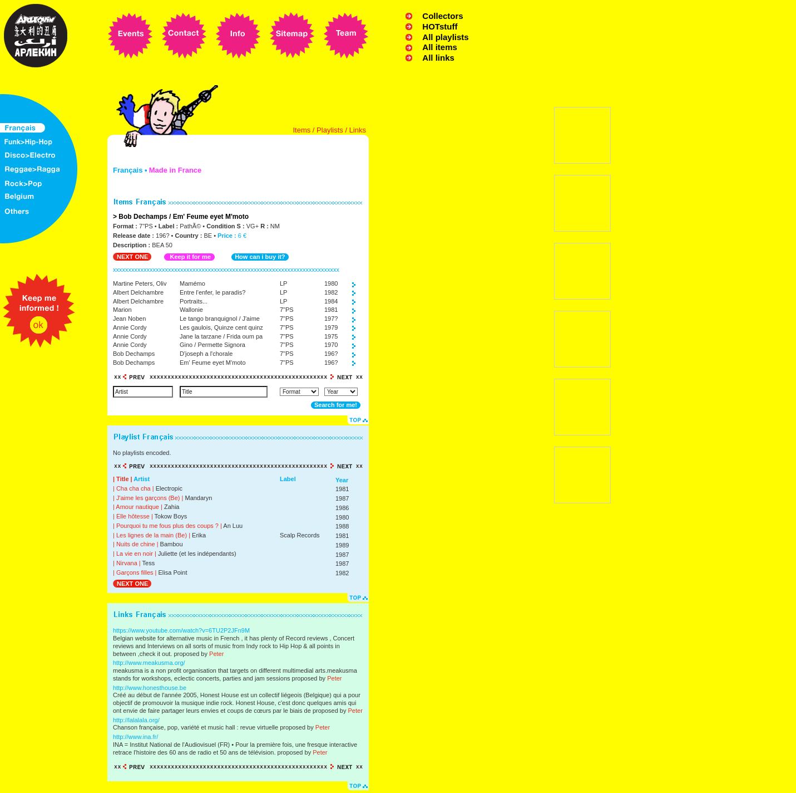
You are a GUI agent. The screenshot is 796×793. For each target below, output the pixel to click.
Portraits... (193, 301)
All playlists (445, 37)
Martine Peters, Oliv (140, 283)
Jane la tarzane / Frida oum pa (221, 336)
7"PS (287, 309)
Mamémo (192, 283)
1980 (331, 283)
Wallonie (191, 309)
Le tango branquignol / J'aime (220, 318)
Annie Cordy (130, 327)
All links (438, 57)
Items (301, 130)
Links (357, 130)
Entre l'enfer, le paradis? (212, 292)
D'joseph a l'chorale (206, 353)
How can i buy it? (260, 256)
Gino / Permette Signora (212, 344)
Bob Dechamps (134, 353)
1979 (331, 327)
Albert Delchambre (138, 292)
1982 (331, 292)
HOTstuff (439, 26)
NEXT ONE (132, 256)
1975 (331, 336)
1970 (331, 344)
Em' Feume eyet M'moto (213, 362)
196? (331, 353)
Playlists (330, 130)
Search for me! (335, 405)
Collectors (442, 16)
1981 (331, 309)
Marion (122, 309)
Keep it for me (190, 256)
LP (283, 283)
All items (439, 47)
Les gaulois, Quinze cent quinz (221, 327)
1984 (331, 301)
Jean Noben (129, 318)
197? (331, 318)
